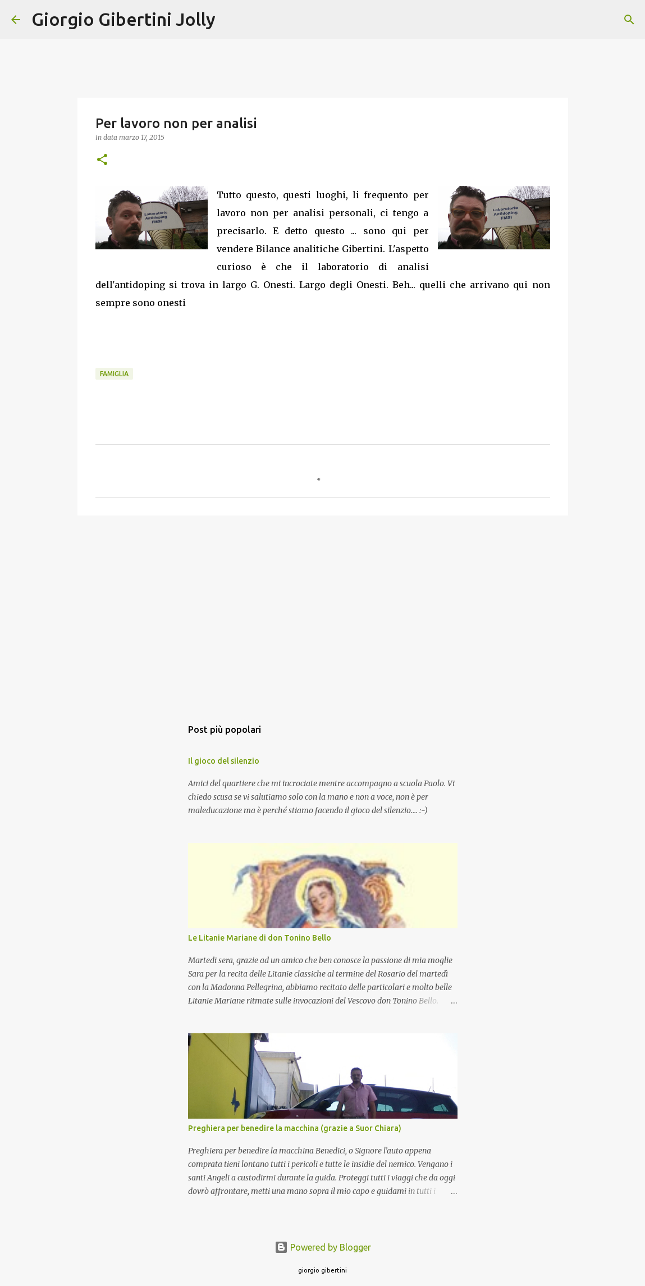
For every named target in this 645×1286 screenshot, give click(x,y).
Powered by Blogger (323, 1247)
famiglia (114, 373)
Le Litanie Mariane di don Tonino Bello (259, 937)
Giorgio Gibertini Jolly (123, 19)
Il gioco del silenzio (223, 760)
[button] (102, 160)
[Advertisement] (323, 611)
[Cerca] (231, 19)
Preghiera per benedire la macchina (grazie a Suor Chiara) (294, 1128)
